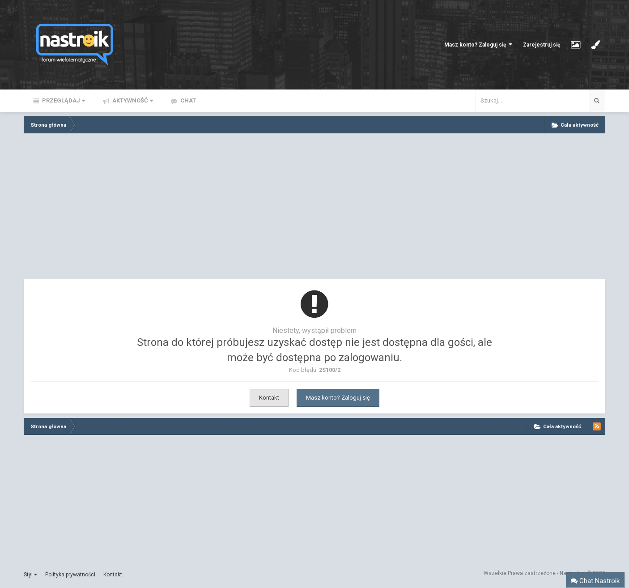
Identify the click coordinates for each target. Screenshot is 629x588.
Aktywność (132, 100)
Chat (187, 100)
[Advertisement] (314, 208)
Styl (30, 574)
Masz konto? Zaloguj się (478, 44)
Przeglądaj (63, 100)
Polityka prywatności (70, 574)
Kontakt (269, 397)
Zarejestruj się (541, 45)
